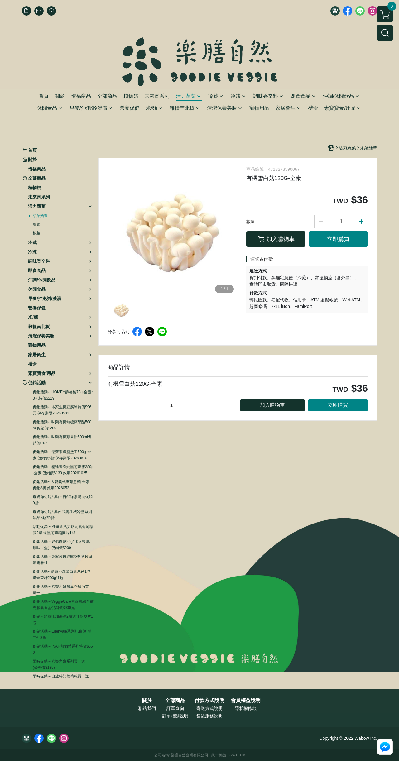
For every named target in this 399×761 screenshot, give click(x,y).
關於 (147, 700)
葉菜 (36, 224)
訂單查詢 (175, 708)
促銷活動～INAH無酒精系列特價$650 (63, 649)
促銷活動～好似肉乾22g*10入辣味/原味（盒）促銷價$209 (61, 544)
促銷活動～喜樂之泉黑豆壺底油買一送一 (63, 589)
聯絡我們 (147, 708)
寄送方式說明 (209, 708)
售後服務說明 (209, 716)
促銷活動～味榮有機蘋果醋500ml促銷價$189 (62, 440)
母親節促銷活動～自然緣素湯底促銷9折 (63, 500)
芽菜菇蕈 (40, 215)
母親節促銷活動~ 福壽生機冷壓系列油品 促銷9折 (62, 515)
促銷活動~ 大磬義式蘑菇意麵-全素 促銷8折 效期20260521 (61, 485)
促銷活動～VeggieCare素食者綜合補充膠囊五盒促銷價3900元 (63, 604)
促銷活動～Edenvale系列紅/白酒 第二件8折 (62, 634)
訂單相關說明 (175, 716)
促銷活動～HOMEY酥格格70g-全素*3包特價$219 (63, 395)
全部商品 (175, 700)
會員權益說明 (246, 700)
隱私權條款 (246, 708)
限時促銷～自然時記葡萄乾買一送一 (63, 676)
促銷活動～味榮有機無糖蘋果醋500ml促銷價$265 (62, 425)
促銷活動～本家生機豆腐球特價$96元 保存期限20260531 (62, 410)
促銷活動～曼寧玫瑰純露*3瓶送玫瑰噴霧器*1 (62, 559)
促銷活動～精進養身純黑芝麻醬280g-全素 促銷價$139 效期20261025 (63, 470)
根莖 (36, 233)
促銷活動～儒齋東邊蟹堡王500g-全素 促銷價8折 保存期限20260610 (62, 455)
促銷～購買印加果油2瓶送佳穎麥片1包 (63, 619)
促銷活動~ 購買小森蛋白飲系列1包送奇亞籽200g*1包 (61, 574)
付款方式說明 (209, 700)
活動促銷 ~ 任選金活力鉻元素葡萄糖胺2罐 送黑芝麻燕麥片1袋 (63, 529)
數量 (250, 221)
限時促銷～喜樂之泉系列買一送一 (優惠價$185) (61, 664)
